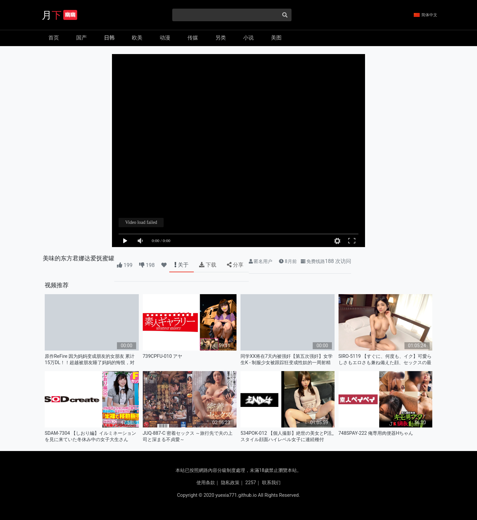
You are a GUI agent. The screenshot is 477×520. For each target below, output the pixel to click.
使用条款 (205, 483)
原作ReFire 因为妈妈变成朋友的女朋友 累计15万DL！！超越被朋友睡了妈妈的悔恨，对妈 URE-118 (89, 360)
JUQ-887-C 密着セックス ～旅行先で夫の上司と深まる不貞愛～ (188, 436)
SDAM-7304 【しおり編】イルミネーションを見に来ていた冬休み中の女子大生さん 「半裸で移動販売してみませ (90, 436)
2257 (250, 483)
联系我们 (271, 483)
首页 (53, 37)
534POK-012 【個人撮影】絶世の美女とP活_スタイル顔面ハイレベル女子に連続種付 (287, 436)
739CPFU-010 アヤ (163, 356)
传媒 (192, 37)
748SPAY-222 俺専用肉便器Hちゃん (376, 433)
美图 (276, 37)
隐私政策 (230, 483)
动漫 (165, 37)
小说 (248, 37)
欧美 (137, 37)
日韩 (109, 37)
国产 (81, 37)
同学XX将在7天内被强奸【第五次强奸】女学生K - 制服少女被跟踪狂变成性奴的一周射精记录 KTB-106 (286, 360)
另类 (220, 37)
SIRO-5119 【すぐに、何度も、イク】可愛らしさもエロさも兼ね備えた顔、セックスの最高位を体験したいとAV (385, 360)
